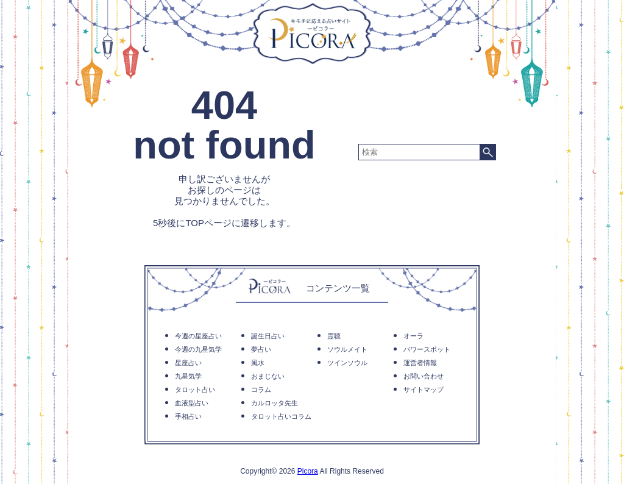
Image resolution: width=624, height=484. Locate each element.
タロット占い (195, 389)
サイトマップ (423, 389)
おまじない (268, 376)
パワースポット (426, 349)
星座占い (188, 362)
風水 (257, 362)
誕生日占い (268, 336)
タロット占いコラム (281, 416)
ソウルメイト (347, 349)
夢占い (261, 349)
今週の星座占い (198, 336)
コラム (261, 389)
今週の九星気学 (198, 349)
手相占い (188, 416)
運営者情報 (420, 362)
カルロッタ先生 (274, 403)
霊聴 (334, 336)
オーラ (413, 336)
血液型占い (191, 403)
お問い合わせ (423, 376)
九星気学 (188, 376)
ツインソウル (347, 362)
